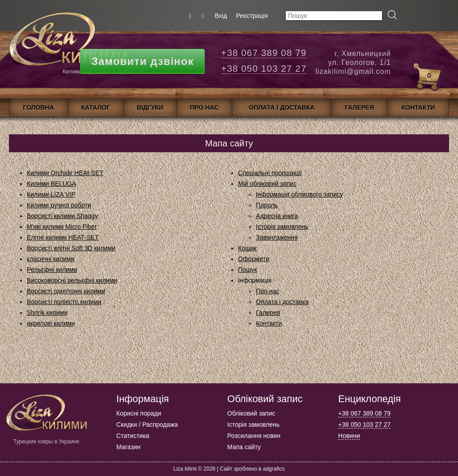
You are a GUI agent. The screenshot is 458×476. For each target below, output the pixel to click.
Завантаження (276, 237)
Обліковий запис (251, 413)
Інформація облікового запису (299, 194)
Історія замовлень (282, 226)
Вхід (221, 15)
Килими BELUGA (51, 183)
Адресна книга (277, 215)
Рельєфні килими (52, 269)
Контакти (269, 323)
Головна (38, 107)
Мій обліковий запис (267, 183)
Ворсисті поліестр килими (64, 301)
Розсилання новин (253, 435)
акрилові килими (51, 323)
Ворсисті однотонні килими (66, 291)
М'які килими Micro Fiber (62, 226)
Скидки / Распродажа (147, 424)
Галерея (268, 312)
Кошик (247, 248)
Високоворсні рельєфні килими (72, 280)
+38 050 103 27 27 (263, 68)
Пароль (267, 205)
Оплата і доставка (282, 301)
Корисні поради (138, 413)
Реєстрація (252, 15)
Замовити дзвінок (142, 61)
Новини (349, 435)
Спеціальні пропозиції (269, 172)
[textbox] (334, 15)
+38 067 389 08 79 (263, 52)
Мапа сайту (244, 446)
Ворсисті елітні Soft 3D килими (71, 248)
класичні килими (50, 258)
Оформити (253, 258)
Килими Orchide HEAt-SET (65, 172)
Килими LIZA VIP (51, 194)
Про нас (267, 291)
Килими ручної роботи (59, 205)
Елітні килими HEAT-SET (62, 237)
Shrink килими (47, 312)
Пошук (247, 269)
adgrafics (274, 469)
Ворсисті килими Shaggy (62, 215)
